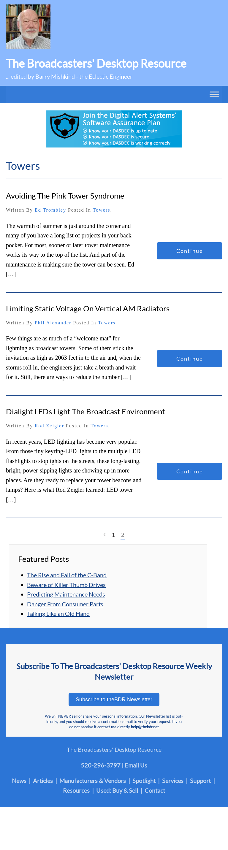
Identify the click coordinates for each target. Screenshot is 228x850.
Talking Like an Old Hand (58, 613)
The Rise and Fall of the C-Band (67, 574)
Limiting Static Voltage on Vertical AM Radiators (88, 308)
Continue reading (189, 253)
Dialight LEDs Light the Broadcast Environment (85, 411)
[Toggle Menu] (214, 94)
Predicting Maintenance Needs (66, 594)
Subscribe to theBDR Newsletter (114, 699)
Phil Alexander (53, 322)
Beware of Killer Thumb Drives (66, 584)
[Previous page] (104, 535)
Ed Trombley (50, 210)
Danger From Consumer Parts (65, 604)
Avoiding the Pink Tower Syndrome (65, 195)
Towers (101, 210)
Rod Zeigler (49, 425)
